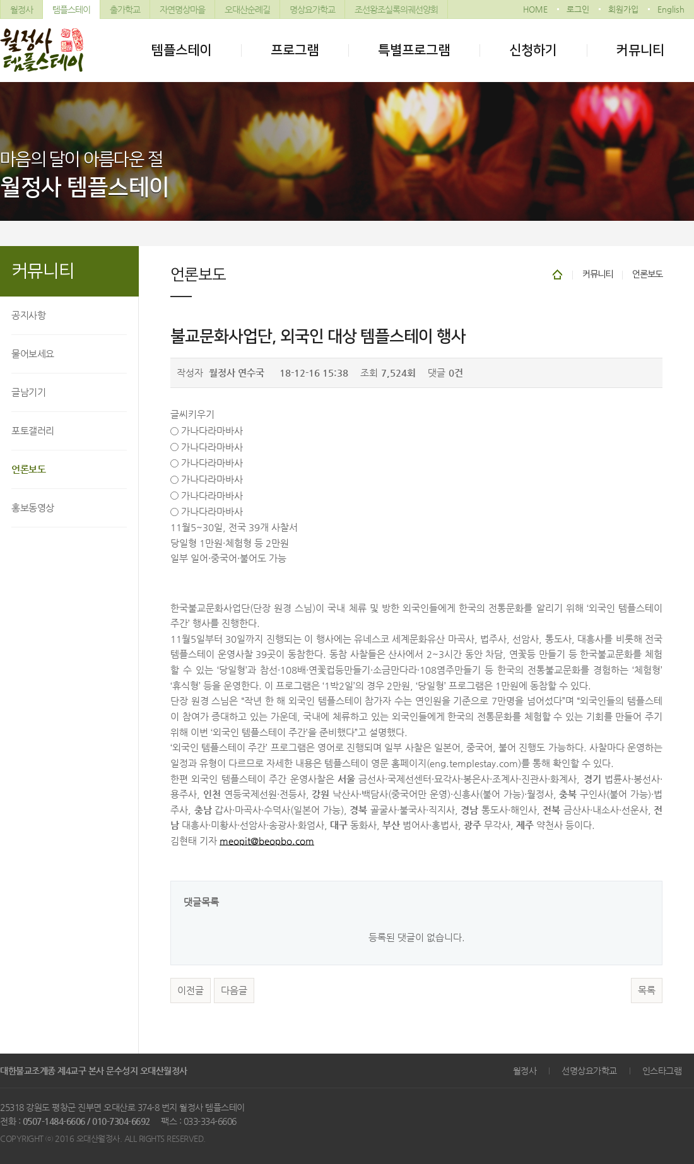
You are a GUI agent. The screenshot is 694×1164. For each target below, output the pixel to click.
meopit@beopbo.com (267, 841)
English (671, 9)
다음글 (234, 990)
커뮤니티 (640, 50)
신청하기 (533, 50)
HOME (535, 9)
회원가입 (623, 9)
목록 (647, 990)
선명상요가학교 (589, 1071)
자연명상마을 (182, 9)
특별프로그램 (414, 50)
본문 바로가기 (0, 0)
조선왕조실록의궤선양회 (396, 9)
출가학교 (125, 9)
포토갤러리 (32, 430)
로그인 (578, 9)
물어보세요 (32, 353)
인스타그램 (662, 1071)
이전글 (190, 990)
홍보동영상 (32, 507)
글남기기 (28, 392)
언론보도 (28, 469)
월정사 (21, 9)
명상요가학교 (312, 9)
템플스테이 (71, 9)
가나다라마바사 (212, 431)
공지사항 (28, 315)
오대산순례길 (247, 9)
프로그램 (295, 50)
